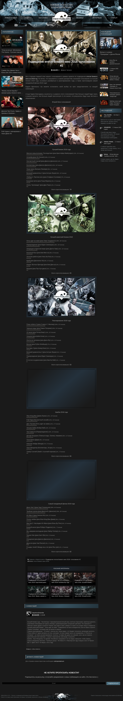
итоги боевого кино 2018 (41, 561)
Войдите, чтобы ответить (33, 649)
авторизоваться (59, 661)
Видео (27, 18)
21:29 (43, 615)
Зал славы (43, 18)
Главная (31, 559)
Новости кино (11, 18)
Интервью (97, 18)
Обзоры (79, 18)
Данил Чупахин (67, 70)
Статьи (114, 18)
